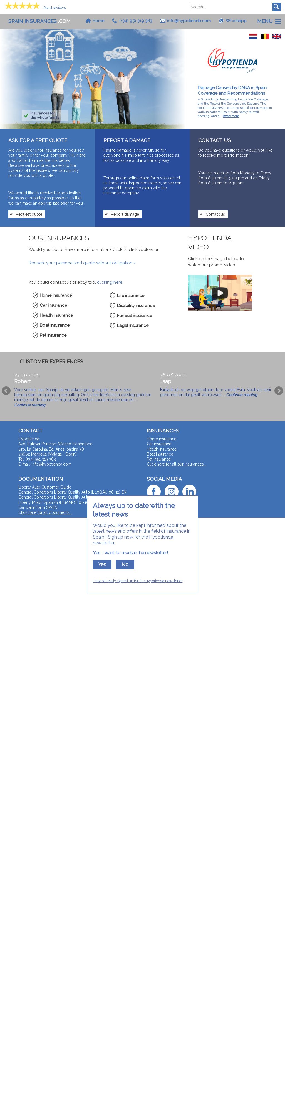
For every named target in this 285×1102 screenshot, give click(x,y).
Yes (102, 564)
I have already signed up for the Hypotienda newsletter (138, 581)
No (125, 564)
